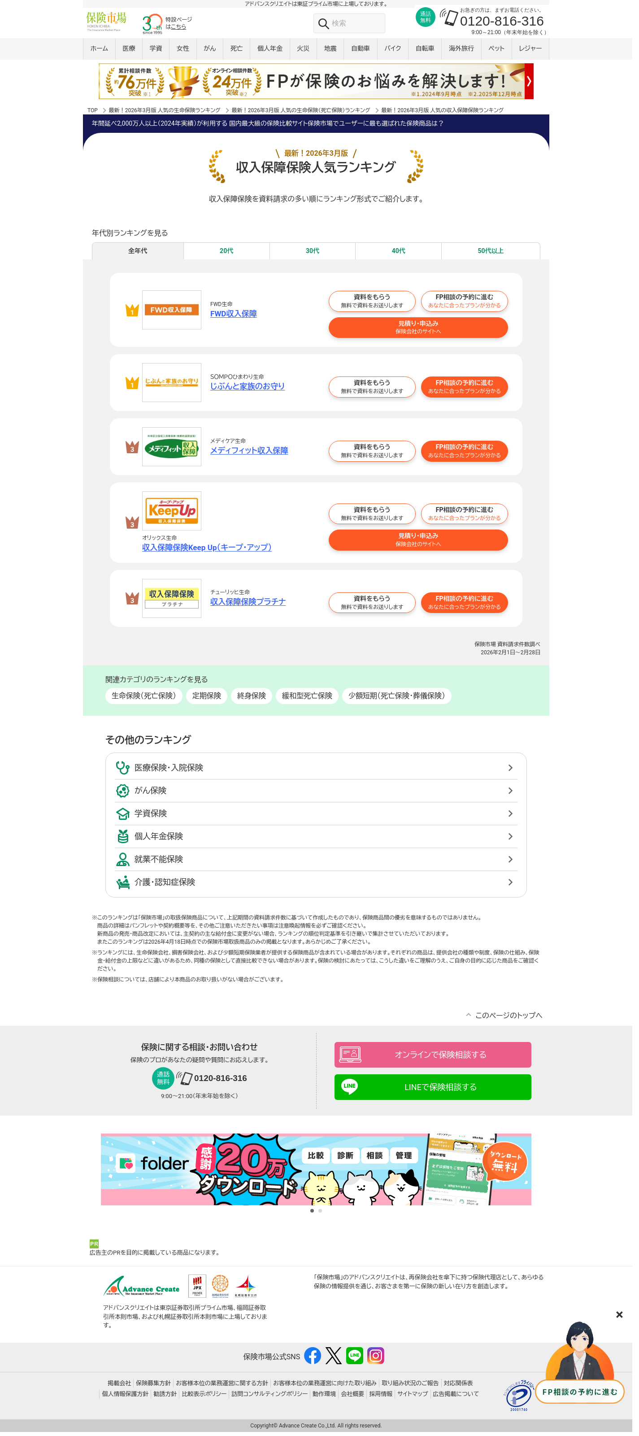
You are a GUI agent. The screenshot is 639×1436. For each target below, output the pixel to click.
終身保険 (251, 700)
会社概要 (352, 1398)
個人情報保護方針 (125, 1398)
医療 (128, 52)
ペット (496, 52)
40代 (398, 254)
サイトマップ (412, 1398)
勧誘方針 (165, 1398)
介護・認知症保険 (165, 886)
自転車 (425, 52)
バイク (392, 52)
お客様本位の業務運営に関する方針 (222, 1387)
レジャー (530, 52)
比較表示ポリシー (204, 1398)
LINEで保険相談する (440, 1091)
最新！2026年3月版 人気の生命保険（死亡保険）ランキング (301, 114)
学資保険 (151, 818)
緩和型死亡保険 (307, 700)
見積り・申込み (418, 331)
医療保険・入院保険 (169, 772)
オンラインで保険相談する (441, 1059)
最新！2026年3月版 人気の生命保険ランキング (165, 114)
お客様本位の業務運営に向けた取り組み (325, 1387)
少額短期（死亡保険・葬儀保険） (396, 700)
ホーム (99, 52)
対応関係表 (458, 1387)
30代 (312, 254)
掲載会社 (119, 1387)
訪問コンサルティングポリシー (269, 1398)
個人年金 (270, 52)
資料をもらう (372, 305)
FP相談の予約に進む (465, 305)
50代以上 (491, 254)
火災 (303, 52)
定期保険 (206, 700)
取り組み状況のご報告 (410, 1387)
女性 (183, 52)
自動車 (360, 52)
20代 (226, 254)
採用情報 (380, 1398)
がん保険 (150, 795)
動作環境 (324, 1398)
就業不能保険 (159, 863)
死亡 (236, 52)
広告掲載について (456, 1398)
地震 (330, 52)
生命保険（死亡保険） (144, 700)
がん (210, 52)
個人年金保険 (159, 840)
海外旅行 (461, 52)
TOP (92, 114)
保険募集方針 (153, 1387)
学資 (156, 52)
